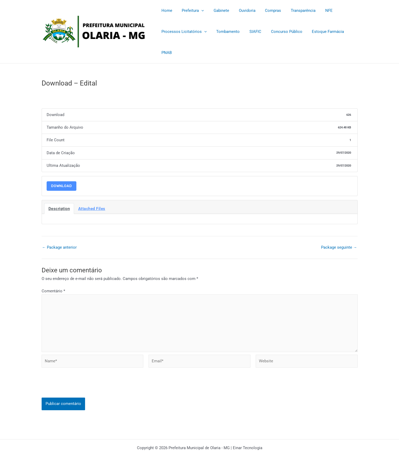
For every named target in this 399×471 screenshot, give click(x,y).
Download (61, 186)
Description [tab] (59, 208)
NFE (317, 10)
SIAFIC (251, 31)
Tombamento (225, 31)
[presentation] (82, 388)
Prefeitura (190, 10)
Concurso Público (280, 31)
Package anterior (59, 247)
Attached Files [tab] (91, 208)
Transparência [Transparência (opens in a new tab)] (293, 10)
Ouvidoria (241, 10)
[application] (198, 10)
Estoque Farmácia (320, 31)
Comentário (53, 291)
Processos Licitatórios (183, 31)
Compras (265, 10)
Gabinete (217, 10)
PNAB (166, 52)
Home (166, 10)
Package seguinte (339, 247)
